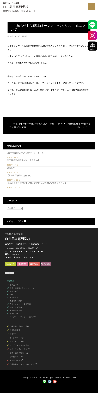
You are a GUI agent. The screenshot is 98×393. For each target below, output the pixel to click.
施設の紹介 (14, 291)
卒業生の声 (14, 313)
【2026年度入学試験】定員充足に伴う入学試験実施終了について (37, 183)
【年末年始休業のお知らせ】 (20, 175)
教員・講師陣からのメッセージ (22, 288)
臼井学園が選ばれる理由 (19, 326)
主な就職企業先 (16, 310)
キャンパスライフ (17, 338)
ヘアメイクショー (17, 341)
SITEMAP (66, 378)
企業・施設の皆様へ (19, 353)
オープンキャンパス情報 (19, 345)
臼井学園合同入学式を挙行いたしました (25, 152)
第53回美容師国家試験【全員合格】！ (24, 160)
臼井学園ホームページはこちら (23, 364)
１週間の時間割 (16, 301)
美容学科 (11, 281)
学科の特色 (14, 285)
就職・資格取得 (16, 307)
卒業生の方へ (16, 360)
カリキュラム (15, 298)
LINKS (74, 378)
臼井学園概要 (15, 330)
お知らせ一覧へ (16, 221)
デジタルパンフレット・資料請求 (23, 317)
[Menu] (91, 6)
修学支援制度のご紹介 (20, 349)
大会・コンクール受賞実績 (20, 304)
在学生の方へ (16, 357)
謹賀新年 (11, 168)
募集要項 (13, 334)
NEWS (12, 294)
